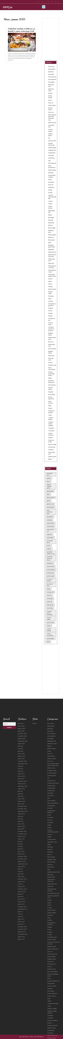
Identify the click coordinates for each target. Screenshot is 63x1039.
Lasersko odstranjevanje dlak (51, 330)
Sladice (50, 370)
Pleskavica (50, 352)
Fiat (48, 970)
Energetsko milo (51, 963)
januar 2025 (21, 951)
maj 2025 (20, 941)
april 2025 (20, 943)
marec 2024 (21, 966)
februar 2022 (21, 1019)
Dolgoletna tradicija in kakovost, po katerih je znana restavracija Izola (22, 28)
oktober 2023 (22, 976)
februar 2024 (21, 968)
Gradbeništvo (51, 983)
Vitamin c (50, 383)
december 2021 (22, 1024)
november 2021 (22, 1026)
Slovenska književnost (51, 371)
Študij (50, 376)
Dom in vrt (50, 953)
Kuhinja (49, 1017)
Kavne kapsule (51, 323)
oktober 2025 (22, 931)
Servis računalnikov (51, 368)
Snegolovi (50, 373)
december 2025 (22, 926)
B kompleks (51, 305)
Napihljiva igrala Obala (51, 341)
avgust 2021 (21, 1031)
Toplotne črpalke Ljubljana (50, 380)
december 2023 (22, 973)
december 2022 (22, 999)
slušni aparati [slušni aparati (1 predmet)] (50, 420)
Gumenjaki (50, 985)
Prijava (34, 916)
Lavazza (49, 1027)
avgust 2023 (21, 981)
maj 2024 (20, 961)
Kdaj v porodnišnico (52, 995)
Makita (49, 1037)
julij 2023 (20, 983)
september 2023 (22, 978)
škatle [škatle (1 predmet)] (50, 428)
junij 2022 (20, 1009)
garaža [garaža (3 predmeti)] (50, 397)
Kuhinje (49, 1020)
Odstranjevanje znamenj (51, 346)
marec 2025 (21, 946)
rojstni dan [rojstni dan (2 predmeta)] (50, 419)
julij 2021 (20, 1034)
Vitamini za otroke (51, 384)
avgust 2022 (21, 1006)
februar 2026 (21, 921)
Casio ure (49, 946)
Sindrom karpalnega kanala (51, 369)
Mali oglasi (51, 335)
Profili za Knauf (50, 358)
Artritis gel (50, 923)
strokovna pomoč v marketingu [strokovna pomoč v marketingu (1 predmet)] (50, 422)
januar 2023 (21, 996)
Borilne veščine (50, 308)
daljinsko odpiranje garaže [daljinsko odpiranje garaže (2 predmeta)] (50, 394)
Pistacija (50, 350)
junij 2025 (20, 938)
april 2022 (20, 1014)
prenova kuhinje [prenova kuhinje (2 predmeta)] (51, 412)
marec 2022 (21, 1016)
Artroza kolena (51, 304)
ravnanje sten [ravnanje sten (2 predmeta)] (50, 417)
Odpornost (51, 345)
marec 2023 (21, 991)
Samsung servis (50, 366)
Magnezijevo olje (52, 1034)
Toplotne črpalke (50, 379)
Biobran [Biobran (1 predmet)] (50, 392)
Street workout (50, 375)
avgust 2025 (21, 936)
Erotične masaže (50, 316)
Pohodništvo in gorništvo (51, 354)
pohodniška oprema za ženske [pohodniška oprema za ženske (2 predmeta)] (50, 410)
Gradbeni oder (51, 320)
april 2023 (20, 988)
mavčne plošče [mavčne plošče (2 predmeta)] (50, 402)
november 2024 (22, 953)
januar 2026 (21, 923)
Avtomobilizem (51, 928)
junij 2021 (20, 1036)
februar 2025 (21, 948)
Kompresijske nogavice (51, 326)
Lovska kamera (51, 1032)
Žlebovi (50, 388)
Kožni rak (49, 1012)
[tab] (43, 6)
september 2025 (22, 933)
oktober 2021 (22, 1029)
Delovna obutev (50, 311)
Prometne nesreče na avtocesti (51, 359)
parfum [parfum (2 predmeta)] (50, 407)
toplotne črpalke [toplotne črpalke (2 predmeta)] (50, 423)
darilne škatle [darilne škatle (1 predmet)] (50, 395)
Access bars (50, 916)
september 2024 (22, 956)
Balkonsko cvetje (50, 307)
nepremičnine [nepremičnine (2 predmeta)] (50, 405)
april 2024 (20, 963)
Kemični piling (51, 998)
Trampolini (51, 381)
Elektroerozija (51, 314)
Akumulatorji (50, 918)
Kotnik (49, 1007)
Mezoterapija (51, 337)
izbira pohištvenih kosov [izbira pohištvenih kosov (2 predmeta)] (50, 399)
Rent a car (50, 362)
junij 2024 (20, 958)
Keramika (50, 325)
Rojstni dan (51, 365)
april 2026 (20, 916)
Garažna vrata (51, 318)
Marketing (50, 336)
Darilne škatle (51, 948)
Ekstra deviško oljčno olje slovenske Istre (51, 313)
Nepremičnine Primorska (51, 343)
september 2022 (22, 1004)
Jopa (48, 990)
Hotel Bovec (50, 988)
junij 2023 (20, 986)
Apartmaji (50, 921)
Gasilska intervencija (51, 319)
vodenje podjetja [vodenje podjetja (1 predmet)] (50, 425)
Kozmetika (50, 327)
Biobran (49, 938)
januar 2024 (21, 971)
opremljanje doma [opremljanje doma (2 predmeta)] (50, 406)
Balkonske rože (51, 933)
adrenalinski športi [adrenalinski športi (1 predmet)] (50, 391)
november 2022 (22, 1001)
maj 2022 (20, 1011)
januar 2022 (21, 1021)
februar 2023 (21, 994)
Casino (50, 309)
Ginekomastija (51, 978)
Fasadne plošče (51, 968)
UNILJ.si (7, 7)
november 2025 (22, 928)
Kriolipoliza (50, 1015)
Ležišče (49, 1029)
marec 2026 (21, 918)
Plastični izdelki (50, 351)
